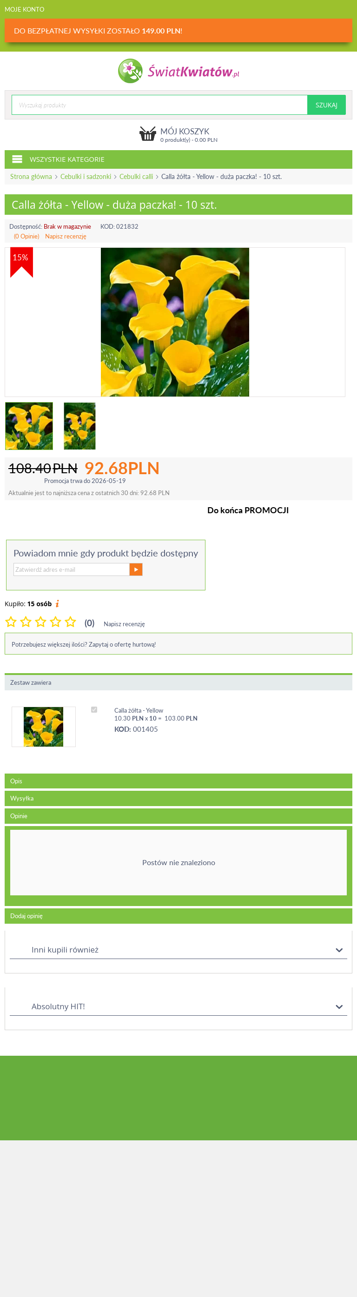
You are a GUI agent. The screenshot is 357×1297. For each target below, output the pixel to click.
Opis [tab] (16, 781)
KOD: (107, 226)
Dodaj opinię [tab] (26, 916)
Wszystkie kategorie (58, 158)
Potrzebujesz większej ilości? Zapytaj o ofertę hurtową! (84, 644)
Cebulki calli (136, 176)
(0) (89, 622)
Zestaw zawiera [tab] (30, 682)
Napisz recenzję (65, 236)
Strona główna (31, 176)
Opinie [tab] (18, 816)
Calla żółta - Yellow (138, 710)
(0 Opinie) (26, 236)
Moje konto (24, 9)
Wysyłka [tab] (21, 798)
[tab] (178, 866)
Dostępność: (25, 226)
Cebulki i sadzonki (85, 176)
